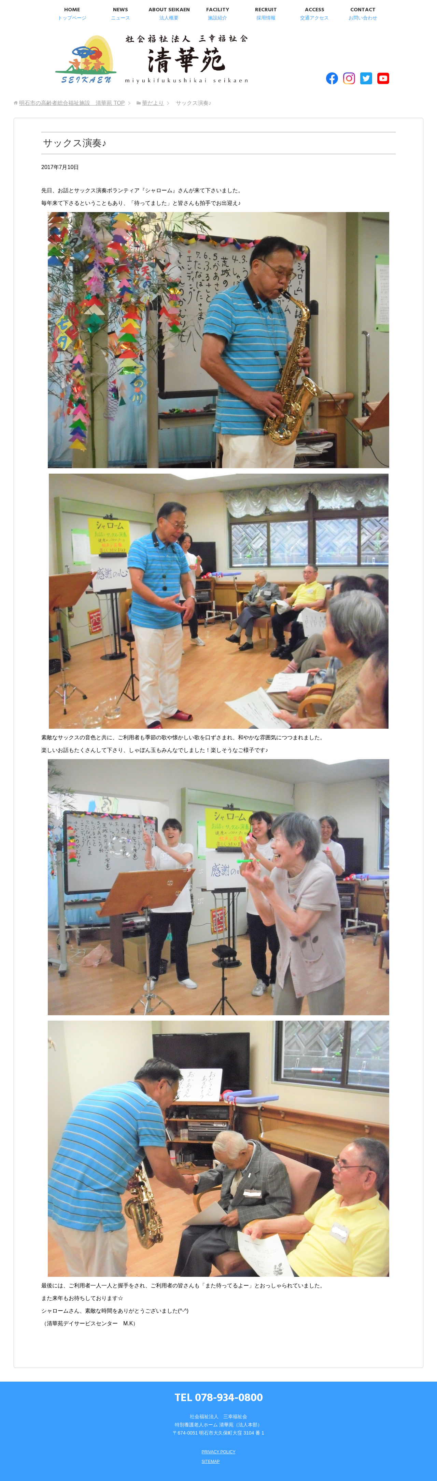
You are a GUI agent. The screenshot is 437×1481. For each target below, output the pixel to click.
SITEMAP (209, 1447)
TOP (72, 89)
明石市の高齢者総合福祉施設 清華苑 (118, 54)
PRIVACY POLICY (218, 1437)
